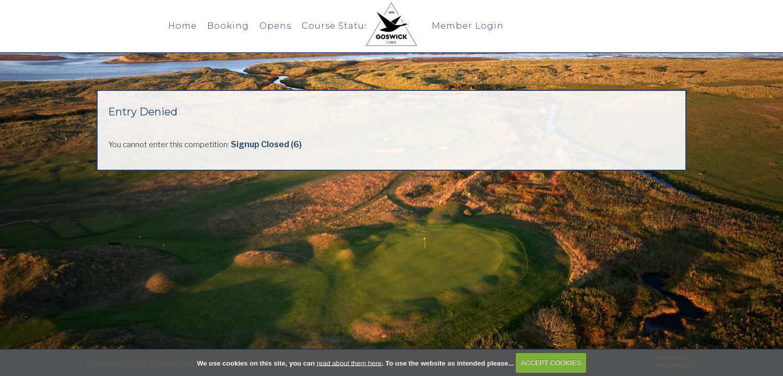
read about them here (349, 363)
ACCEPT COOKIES (551, 363)
